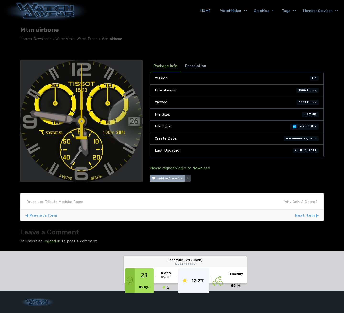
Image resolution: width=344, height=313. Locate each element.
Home (25, 39)
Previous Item (43, 215)
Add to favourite (167, 178)
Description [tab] (195, 66)
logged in (52, 241)
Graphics (261, 11)
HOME (205, 11)
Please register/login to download (180, 168)
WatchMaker (231, 11)
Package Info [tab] (165, 66)
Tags (286, 11)
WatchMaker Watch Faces (76, 39)
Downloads (43, 39)
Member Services (318, 11)
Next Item (305, 215)
